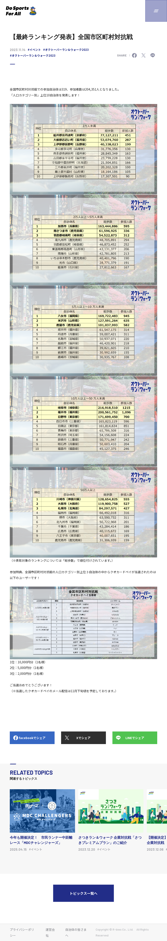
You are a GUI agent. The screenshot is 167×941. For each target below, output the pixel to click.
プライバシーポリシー (22, 932)
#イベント (34, 50)
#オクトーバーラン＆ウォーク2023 (66, 50)
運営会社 (50, 932)
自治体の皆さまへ (76, 932)
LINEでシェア (134, 738)
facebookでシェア (32, 738)
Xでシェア (83, 738)
